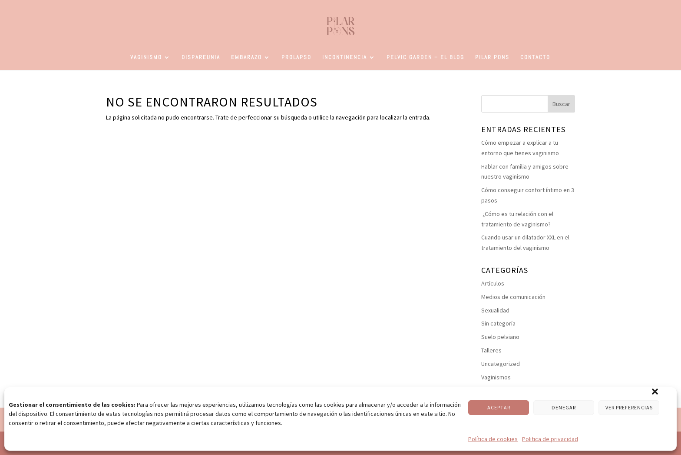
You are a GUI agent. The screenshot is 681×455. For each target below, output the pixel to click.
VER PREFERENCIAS (629, 407)
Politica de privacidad (550, 439)
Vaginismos (496, 377)
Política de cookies (493, 439)
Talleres (491, 350)
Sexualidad (495, 310)
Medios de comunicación (513, 297)
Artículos (492, 283)
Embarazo (246, 57)
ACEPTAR (498, 407)
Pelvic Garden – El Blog (425, 57)
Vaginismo (146, 57)
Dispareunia (201, 57)
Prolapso (296, 57)
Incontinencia (344, 57)
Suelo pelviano (500, 337)
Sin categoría (498, 323)
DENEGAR (564, 407)
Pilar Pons (492, 57)
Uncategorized (500, 364)
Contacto (535, 57)
